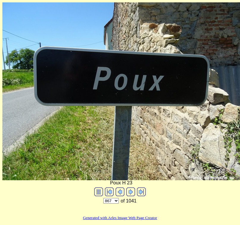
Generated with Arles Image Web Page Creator (120, 218)
